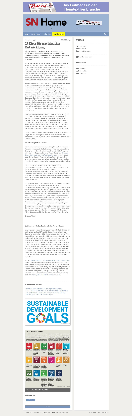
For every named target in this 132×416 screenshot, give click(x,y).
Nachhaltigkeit (59, 34)
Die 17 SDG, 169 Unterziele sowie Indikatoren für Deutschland (47, 291)
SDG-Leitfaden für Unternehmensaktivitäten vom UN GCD (46, 293)
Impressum (82, 63)
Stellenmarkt (35, 34)
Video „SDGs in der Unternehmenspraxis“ (46, 275)
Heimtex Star (82, 71)
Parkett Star (82, 73)
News (26, 34)
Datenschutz (38, 412)
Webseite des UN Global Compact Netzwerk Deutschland (50, 261)
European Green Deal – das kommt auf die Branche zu (47, 154)
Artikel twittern (64, 40)
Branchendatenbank (85, 57)
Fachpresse (47, 34)
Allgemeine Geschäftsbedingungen (56, 412)
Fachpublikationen (84, 51)
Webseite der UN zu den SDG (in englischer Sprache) (44, 289)
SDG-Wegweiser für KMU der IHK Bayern (40, 295)
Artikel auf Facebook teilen (62, 40)
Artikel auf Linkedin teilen (66, 40)
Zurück (47, 407)
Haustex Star (82, 68)
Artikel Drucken (69, 40)
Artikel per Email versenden (68, 40)
